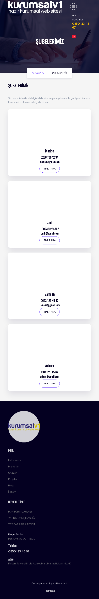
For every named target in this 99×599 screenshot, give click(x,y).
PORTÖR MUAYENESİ (20, 512)
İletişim (12, 492)
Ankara (49, 365)
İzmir (49, 222)
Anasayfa (38, 72)
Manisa (49, 150)
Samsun (49, 294)
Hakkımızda (15, 461)
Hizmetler (13, 467)
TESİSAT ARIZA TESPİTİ (22, 525)
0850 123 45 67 (18, 552)
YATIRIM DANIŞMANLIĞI (21, 518)
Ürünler (12, 473)
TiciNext (49, 591)
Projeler (12, 480)
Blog (11, 486)
